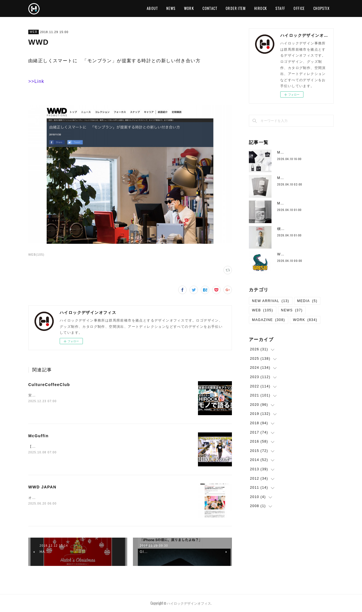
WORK (189, 8)
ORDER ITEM (236, 8)
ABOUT (152, 8)
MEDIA (307, 301)
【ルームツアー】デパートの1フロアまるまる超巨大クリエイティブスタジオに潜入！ (101, 447)
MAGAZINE (268, 320)
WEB (33, 31)
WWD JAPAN (42, 487)
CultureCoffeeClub (49, 384)
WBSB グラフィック (295, 254)
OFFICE (299, 8)
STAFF (280, 8)
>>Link (36, 81)
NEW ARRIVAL (270, 301)
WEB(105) (36, 254)
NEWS (171, 8)
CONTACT (209, 8)
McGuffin (38, 436)
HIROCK (260, 8)
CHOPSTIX (321, 8)
